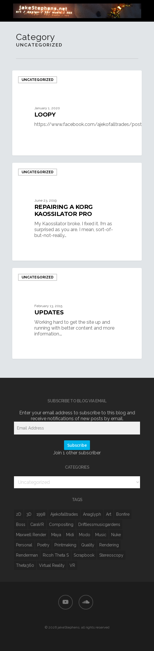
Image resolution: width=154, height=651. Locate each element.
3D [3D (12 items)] (28, 514)
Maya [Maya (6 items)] (56, 534)
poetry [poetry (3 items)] (43, 545)
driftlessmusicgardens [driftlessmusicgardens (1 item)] (99, 524)
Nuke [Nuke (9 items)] (116, 534)
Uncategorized (38, 80)
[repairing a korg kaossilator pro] (77, 212)
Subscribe (77, 445)
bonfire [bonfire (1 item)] (123, 514)
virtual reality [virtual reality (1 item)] (52, 565)
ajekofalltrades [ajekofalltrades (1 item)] (64, 514)
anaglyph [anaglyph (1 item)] (92, 514)
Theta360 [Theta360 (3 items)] (25, 565)
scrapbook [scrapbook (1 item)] (84, 555)
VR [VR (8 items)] (72, 565)
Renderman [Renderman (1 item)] (27, 555)
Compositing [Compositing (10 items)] (61, 524)
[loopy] (77, 112)
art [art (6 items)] (108, 514)
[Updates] (77, 313)
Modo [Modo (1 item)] (84, 534)
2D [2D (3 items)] (18, 514)
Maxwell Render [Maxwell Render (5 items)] (31, 534)
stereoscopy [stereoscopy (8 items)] (111, 555)
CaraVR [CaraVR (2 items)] (37, 524)
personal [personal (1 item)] (24, 545)
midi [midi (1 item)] (70, 534)
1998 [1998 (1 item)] (40, 514)
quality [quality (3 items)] (87, 545)
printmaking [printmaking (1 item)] (65, 545)
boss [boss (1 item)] (20, 524)
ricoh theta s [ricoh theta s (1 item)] (56, 555)
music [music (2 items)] (100, 534)
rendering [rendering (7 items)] (109, 545)
